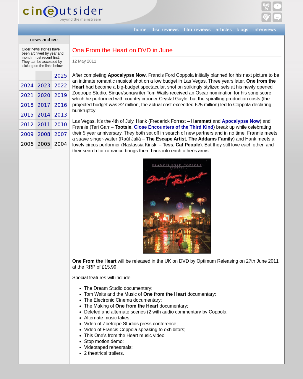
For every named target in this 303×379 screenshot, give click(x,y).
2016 (60, 105)
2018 (27, 105)
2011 (44, 125)
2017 (44, 105)
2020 (44, 95)
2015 (27, 115)
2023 (44, 86)
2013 (60, 115)
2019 (60, 95)
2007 (60, 134)
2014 (44, 115)
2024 (27, 86)
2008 (44, 134)
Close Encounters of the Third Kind (173, 127)
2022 (60, 86)
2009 (27, 134)
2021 (27, 95)
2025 (60, 76)
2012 (27, 125)
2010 (60, 125)
